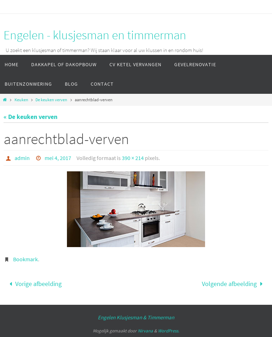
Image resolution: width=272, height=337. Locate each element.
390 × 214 (133, 157)
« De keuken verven (30, 117)
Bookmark (25, 259)
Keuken (21, 99)
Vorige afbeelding (33, 284)
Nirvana (145, 331)
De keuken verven (51, 99)
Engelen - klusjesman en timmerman (95, 35)
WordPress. (168, 331)
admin (22, 157)
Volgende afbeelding (234, 284)
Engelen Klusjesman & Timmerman (136, 317)
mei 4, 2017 (58, 157)
